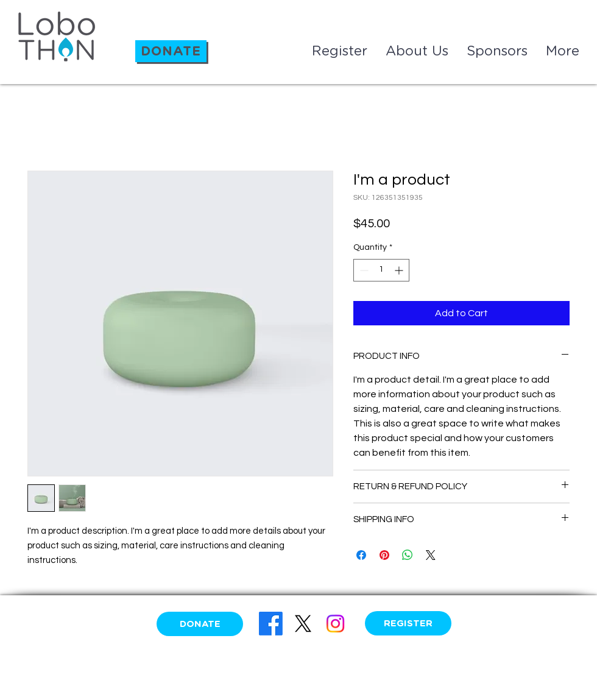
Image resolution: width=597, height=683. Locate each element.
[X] (303, 623)
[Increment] (400, 270)
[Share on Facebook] (361, 555)
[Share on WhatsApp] (407, 555)
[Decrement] (362, 270)
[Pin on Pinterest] (384, 555)
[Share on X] (430, 555)
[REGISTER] (408, 623)
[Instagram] (335, 623)
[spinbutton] (381, 270)
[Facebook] (271, 623)
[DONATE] (171, 51)
